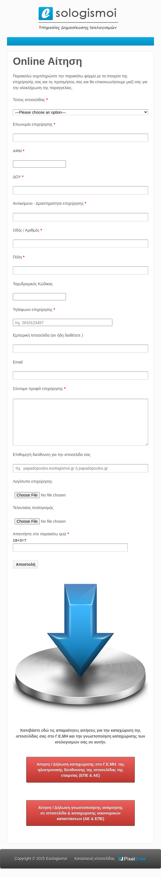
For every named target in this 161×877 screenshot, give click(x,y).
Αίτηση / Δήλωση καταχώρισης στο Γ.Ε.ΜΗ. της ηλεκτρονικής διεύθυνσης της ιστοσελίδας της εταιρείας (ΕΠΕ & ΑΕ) (80, 778)
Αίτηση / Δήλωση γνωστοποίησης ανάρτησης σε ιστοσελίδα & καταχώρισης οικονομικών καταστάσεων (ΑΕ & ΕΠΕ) (80, 821)
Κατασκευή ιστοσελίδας (95, 867)
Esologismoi (56, 867)
